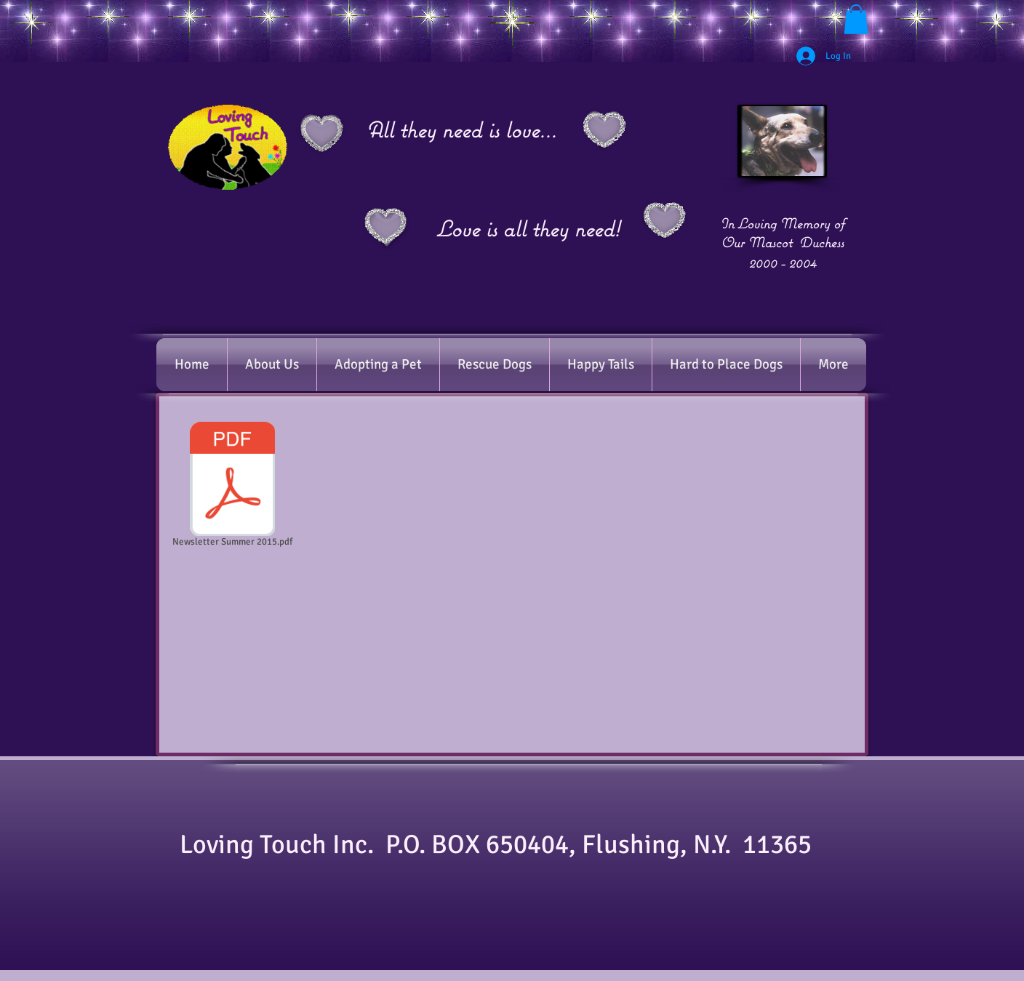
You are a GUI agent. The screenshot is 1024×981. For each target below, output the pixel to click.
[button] (856, 19)
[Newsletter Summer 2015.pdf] (232, 487)
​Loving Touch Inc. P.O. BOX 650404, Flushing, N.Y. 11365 (504, 844)
